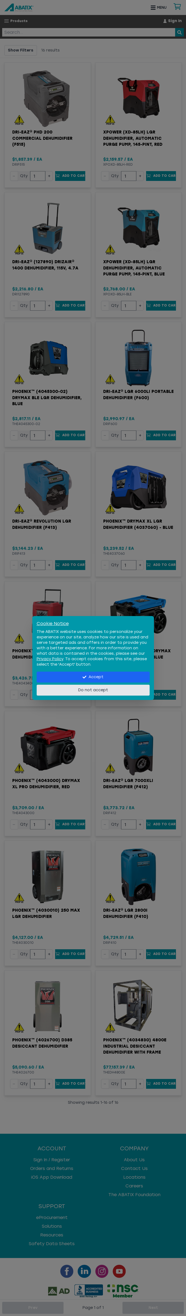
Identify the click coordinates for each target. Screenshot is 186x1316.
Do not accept (93, 690)
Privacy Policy (50, 659)
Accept (93, 677)
